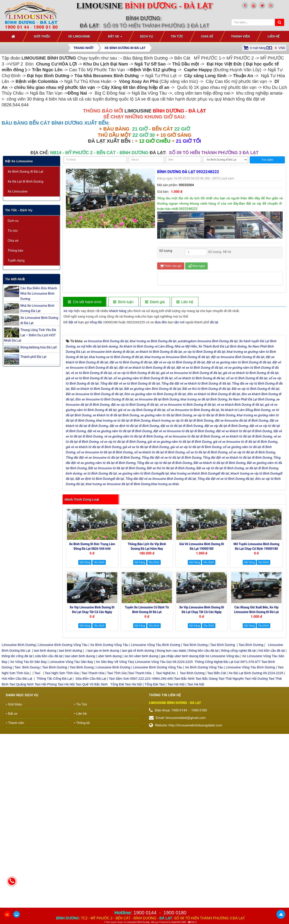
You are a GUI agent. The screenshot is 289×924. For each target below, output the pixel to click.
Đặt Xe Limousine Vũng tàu (219, 750)
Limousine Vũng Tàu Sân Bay (70, 755)
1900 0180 (175, 912)
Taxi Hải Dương (256, 772)
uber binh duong (110, 750)
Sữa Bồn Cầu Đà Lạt (90, 772)
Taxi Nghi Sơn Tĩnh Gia (61, 766)
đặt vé (73, 322)
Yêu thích (99, 656)
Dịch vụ (13, 221)
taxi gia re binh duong (103, 744)
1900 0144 (145, 912)
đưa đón (161, 322)
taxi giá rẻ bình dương (137, 744)
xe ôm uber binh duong (141, 750)
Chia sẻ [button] (207, 36)
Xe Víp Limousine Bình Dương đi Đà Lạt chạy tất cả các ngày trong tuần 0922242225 (92, 705)
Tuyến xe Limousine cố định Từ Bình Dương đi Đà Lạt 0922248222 (147, 705)
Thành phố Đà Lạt (34, 357)
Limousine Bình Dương (19, 738)
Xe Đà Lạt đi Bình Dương (25, 181)
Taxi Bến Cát (216, 766)
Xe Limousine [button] (79, 36)
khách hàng (118, 311)
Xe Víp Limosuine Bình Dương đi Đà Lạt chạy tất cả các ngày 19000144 (201, 705)
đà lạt (214, 322)
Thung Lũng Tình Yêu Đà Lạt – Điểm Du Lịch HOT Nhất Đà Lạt (30, 335)
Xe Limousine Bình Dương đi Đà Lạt (39, 320)
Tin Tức (81, 798)
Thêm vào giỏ (170, 265)
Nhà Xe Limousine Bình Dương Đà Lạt (37, 308)
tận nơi (179, 322)
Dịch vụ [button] (146, 36)
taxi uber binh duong (80, 750)
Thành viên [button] (240, 36)
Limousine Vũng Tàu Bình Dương (155, 738)
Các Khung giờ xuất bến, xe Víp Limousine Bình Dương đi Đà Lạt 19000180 (256, 705)
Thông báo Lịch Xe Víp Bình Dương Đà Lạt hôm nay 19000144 (147, 642)
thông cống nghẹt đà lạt (239, 744)
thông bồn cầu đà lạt (203, 744)
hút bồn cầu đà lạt (271, 744)
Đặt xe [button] (115, 38)
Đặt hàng (85, 656)
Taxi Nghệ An (165, 766)
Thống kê (83, 816)
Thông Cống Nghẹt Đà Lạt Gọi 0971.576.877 (228, 755)
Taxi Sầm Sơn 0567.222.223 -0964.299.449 (141, 772)
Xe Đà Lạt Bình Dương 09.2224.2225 (256, 766)
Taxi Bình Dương (195, 738)
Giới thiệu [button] (42, 36)
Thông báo (15, 251)
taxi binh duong (45, 744)
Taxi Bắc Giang (207, 772)
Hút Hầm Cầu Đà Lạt (17, 772)
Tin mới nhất (15, 279)
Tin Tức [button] (177, 36)
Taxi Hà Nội (66, 778)
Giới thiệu (15, 798)
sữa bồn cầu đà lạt (48, 750)
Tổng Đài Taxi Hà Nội (126, 778)
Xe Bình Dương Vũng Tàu (109, 738)
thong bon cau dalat (172, 744)
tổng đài (96, 322)
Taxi (37, 766)
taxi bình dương (70, 744)
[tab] (84, 302)
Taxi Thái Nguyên (231, 772)
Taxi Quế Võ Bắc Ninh (92, 778)
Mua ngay (196, 265)
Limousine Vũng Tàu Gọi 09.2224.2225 (164, 755)
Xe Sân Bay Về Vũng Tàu (114, 755)
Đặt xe (12, 807)
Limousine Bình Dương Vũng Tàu (63, 738)
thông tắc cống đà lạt (17, 750)
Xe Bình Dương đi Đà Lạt (25, 172)
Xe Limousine (18, 191)
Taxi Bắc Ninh (184, 772)
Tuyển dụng (16, 260)
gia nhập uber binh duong (179, 750)
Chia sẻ (13, 241)
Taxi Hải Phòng (46, 778)
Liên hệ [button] (274, 36)
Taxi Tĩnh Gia (116, 766)
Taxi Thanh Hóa (92, 766)
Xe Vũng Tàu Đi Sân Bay (28, 755)
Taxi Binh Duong (27, 761)
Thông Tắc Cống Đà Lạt (54, 772)
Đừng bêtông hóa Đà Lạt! (39, 347)
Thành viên (16, 816)
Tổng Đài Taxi (155, 778)
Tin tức (13, 231)
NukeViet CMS (179, 922)
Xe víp (68, 311)
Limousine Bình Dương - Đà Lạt (142, 922)
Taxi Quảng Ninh (21, 778)
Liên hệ (81, 807)
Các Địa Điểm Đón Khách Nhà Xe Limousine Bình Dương (39, 293)
